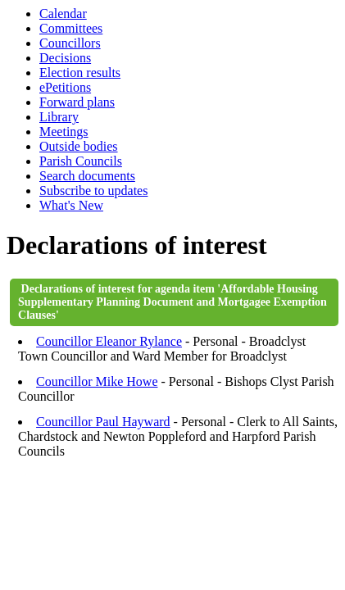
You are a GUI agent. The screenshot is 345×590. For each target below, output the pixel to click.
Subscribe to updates (93, 190)
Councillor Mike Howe (96, 381)
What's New (71, 205)
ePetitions (65, 87)
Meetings (64, 131)
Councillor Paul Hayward (103, 422)
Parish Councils (80, 161)
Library (59, 117)
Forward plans (77, 102)
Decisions (65, 58)
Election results (79, 72)
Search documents (87, 176)
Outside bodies (78, 146)
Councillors (70, 43)
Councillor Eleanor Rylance (109, 341)
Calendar (63, 13)
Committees (70, 28)
